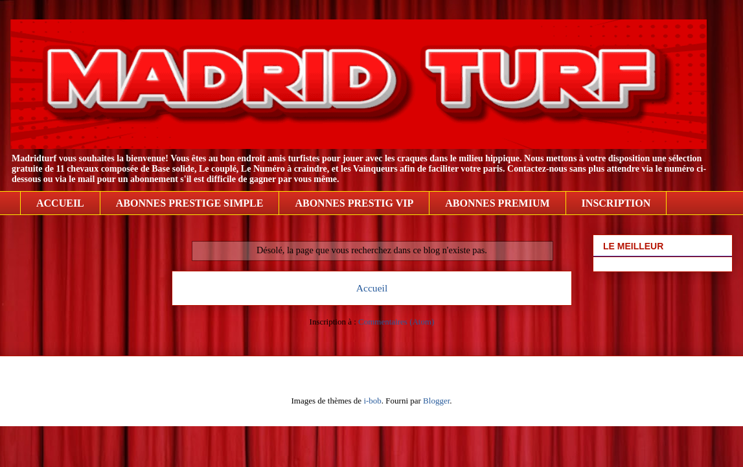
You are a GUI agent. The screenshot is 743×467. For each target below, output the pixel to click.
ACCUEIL (60, 203)
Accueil (372, 287)
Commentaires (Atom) (396, 321)
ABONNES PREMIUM (497, 203)
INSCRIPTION (616, 203)
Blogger (436, 400)
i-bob (372, 400)
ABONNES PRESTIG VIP (354, 203)
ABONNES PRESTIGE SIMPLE (190, 203)
